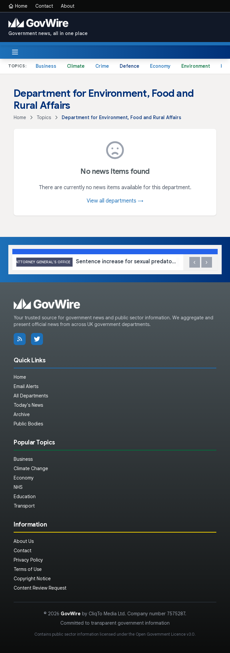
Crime (102, 66)
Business (46, 66)
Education (25, 497)
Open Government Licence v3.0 (165, 634)
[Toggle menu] (15, 52)
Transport (24, 506)
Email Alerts (26, 386)
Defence (129, 66)
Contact (44, 6)
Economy (160, 66)
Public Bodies (28, 424)
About (67, 6)
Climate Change (31, 468)
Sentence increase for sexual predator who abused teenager (97, 262)
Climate (76, 66)
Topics (44, 117)
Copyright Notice (32, 579)
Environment (195, 66)
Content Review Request (40, 588)
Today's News (28, 405)
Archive (22, 414)
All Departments (31, 396)
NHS (18, 487)
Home (17, 6)
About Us (24, 541)
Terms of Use (28, 569)
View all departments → (115, 201)
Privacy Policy (28, 560)
